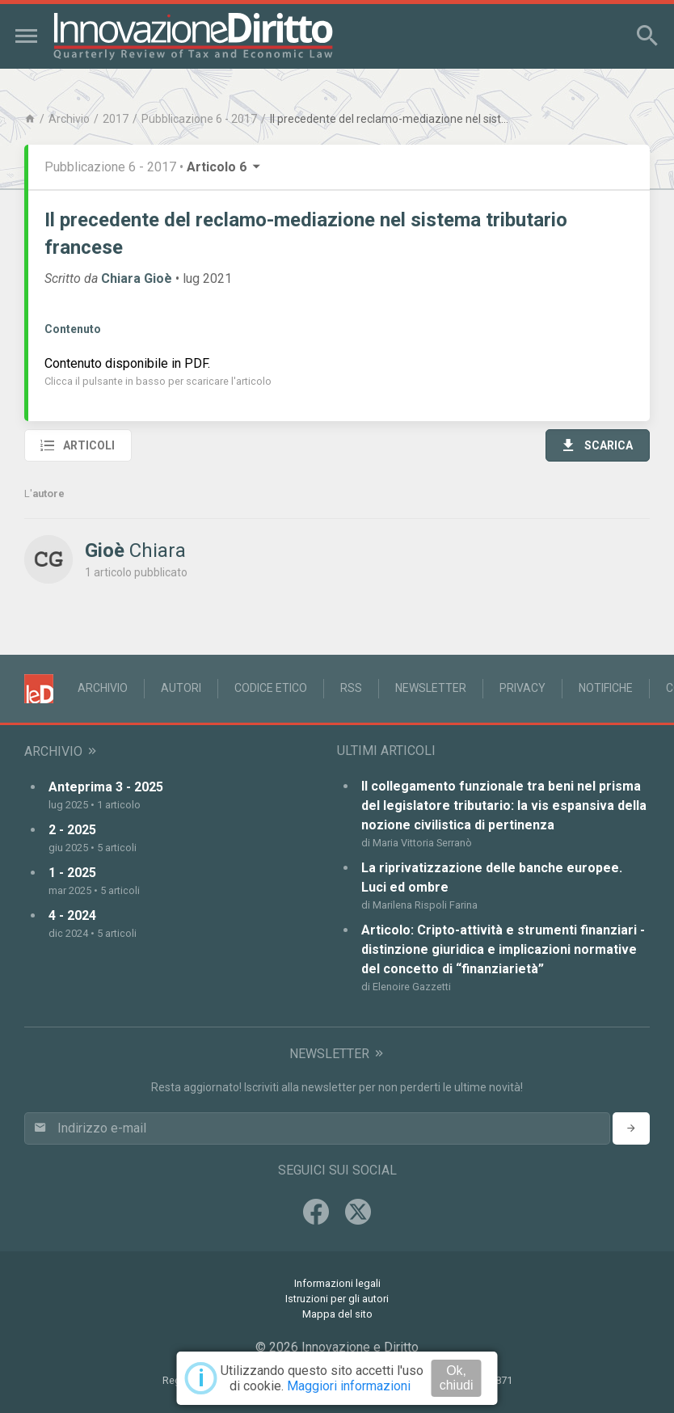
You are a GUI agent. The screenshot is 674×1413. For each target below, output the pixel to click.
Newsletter (430, 687)
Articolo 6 (225, 167)
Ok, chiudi (457, 1378)
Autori (181, 687)
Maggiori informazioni (349, 1386)
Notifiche (606, 687)
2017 (115, 118)
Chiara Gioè (136, 278)
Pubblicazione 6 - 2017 (199, 118)
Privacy (522, 687)
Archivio (69, 118)
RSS (351, 687)
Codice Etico (270, 687)
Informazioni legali (337, 1283)
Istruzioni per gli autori (337, 1299)
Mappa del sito (337, 1314)
